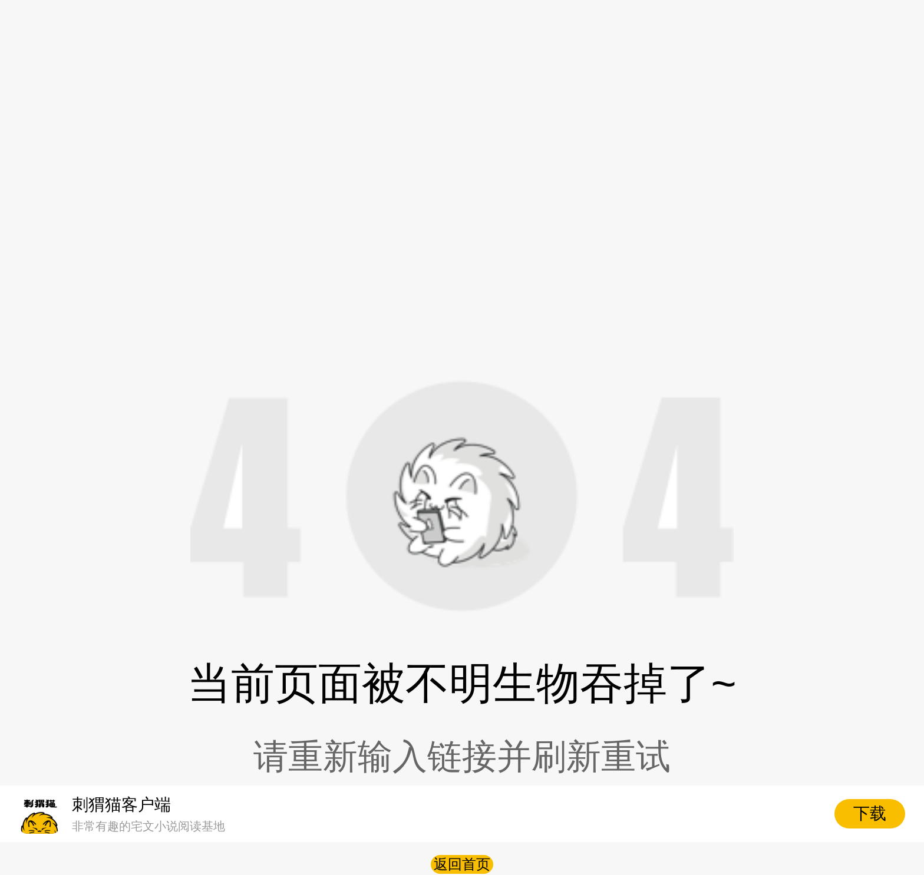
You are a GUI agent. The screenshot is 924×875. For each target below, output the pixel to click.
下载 (869, 813)
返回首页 (462, 864)
